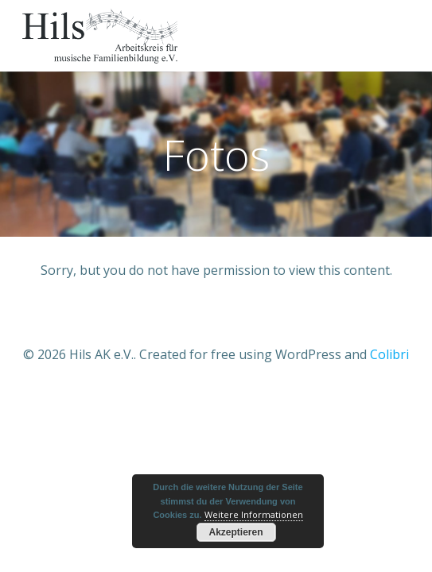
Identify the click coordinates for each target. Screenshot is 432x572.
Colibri (389, 354)
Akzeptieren (235, 532)
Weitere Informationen (253, 514)
